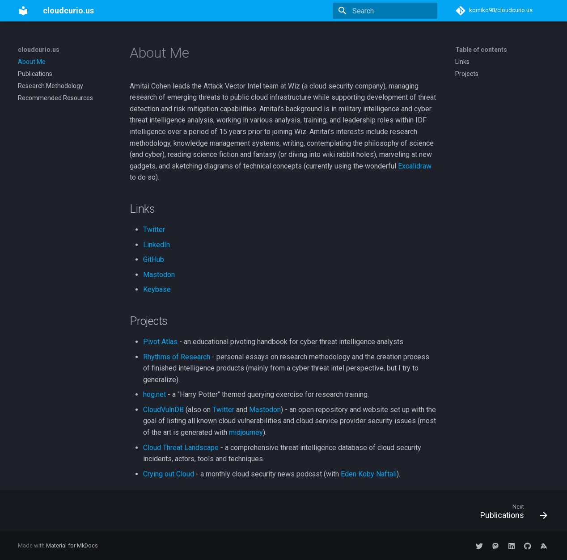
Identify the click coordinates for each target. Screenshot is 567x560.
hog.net (154, 394)
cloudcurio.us (38, 49)
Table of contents (481, 49)
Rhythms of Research (176, 357)
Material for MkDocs (72, 545)
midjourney (246, 432)
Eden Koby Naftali (369, 474)
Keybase (157, 289)
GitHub (153, 259)
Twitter (154, 229)
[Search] (385, 11)
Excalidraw (415, 166)
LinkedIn (156, 244)
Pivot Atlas (160, 341)
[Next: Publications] (510, 513)
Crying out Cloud (168, 474)
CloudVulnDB (163, 409)
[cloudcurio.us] (23, 11)
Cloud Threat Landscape (181, 447)
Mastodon (159, 274)
